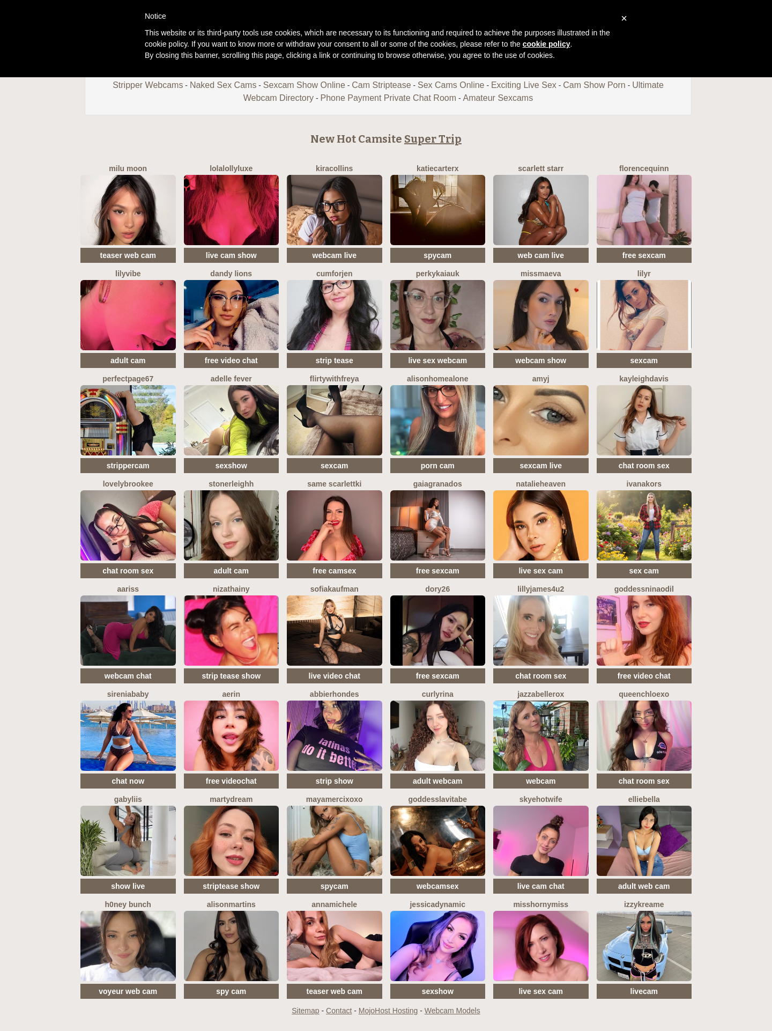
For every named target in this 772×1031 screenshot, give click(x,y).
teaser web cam (128, 255)
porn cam (438, 465)
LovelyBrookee (128, 484)
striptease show (231, 886)
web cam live (541, 255)
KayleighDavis (644, 378)
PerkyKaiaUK (437, 273)
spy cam (231, 991)
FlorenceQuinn (644, 168)
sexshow (231, 465)
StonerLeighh (231, 484)
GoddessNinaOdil (644, 589)
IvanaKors (644, 484)
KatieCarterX (438, 168)
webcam (540, 781)
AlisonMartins (231, 904)
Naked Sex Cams (223, 85)
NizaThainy (231, 589)
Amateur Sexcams (498, 97)
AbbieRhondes (334, 694)
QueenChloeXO (644, 694)
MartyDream (231, 799)
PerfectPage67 (127, 378)
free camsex (334, 570)
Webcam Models (452, 1010)
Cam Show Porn (594, 85)
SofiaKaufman (334, 589)
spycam (437, 255)
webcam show (540, 360)
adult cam (127, 360)
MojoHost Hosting (388, 1010)
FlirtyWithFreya (334, 378)
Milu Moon (128, 168)
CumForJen (334, 273)
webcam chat (128, 676)
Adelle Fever (231, 378)
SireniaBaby (128, 694)
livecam (644, 991)
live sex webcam (437, 360)
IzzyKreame (644, 904)
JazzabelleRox (540, 694)
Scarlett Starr (540, 168)
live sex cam (540, 570)
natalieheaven (541, 484)
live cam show (231, 255)
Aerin (231, 694)
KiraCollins (334, 168)
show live (128, 886)
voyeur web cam (128, 991)
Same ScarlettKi (334, 484)
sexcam (644, 360)
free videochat (231, 781)
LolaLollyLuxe (231, 168)
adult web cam (644, 886)
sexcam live (540, 465)
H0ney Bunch (128, 904)
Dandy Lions (231, 273)
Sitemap (305, 1010)
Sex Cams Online (451, 85)
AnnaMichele (334, 904)
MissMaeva (541, 273)
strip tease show (231, 676)
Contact (339, 1010)
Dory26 (437, 589)
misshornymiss (540, 904)
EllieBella (644, 799)
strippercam (128, 465)
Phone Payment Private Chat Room (388, 97)
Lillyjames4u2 (540, 589)
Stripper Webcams (148, 85)
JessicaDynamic (437, 904)
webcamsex (438, 886)
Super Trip (433, 138)
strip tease (334, 360)
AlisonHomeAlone (437, 378)
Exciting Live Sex (523, 85)
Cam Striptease (381, 85)
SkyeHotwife (540, 799)
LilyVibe (127, 273)
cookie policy (546, 44)
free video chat (231, 360)
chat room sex (644, 465)
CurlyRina (438, 694)
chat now (128, 781)
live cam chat (541, 886)
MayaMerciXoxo (334, 799)
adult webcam (438, 781)
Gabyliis (128, 799)
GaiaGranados (437, 484)
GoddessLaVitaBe (437, 799)
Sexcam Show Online (304, 85)
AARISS (128, 589)
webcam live (335, 255)
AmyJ (541, 378)
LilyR (644, 273)
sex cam (644, 570)
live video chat (334, 676)
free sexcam (644, 255)
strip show (334, 781)
